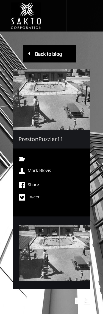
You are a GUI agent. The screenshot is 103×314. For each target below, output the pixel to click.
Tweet (29, 197)
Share (29, 185)
